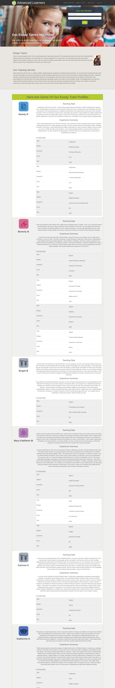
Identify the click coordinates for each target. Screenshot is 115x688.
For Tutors (81, 2)
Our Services (69, 2)
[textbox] (85, 14)
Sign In (99, 2)
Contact (91, 2)
